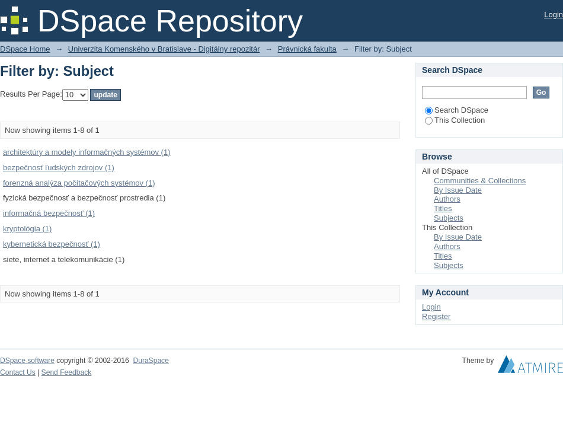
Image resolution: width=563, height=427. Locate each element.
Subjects (448, 218)
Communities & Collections (480, 180)
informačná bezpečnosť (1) (49, 213)
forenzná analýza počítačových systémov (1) (79, 183)
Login (553, 14)
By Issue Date (458, 190)
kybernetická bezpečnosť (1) (51, 244)
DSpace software (27, 360)
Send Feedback (66, 372)
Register (436, 316)
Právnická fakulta (307, 48)
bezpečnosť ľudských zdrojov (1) (58, 167)
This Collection (455, 120)
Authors (447, 199)
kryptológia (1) (27, 228)
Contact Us (18, 372)
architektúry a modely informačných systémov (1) (86, 152)
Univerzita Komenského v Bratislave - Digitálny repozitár (164, 48)
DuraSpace (150, 360)
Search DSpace (456, 110)
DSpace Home (25, 48)
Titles (443, 208)
